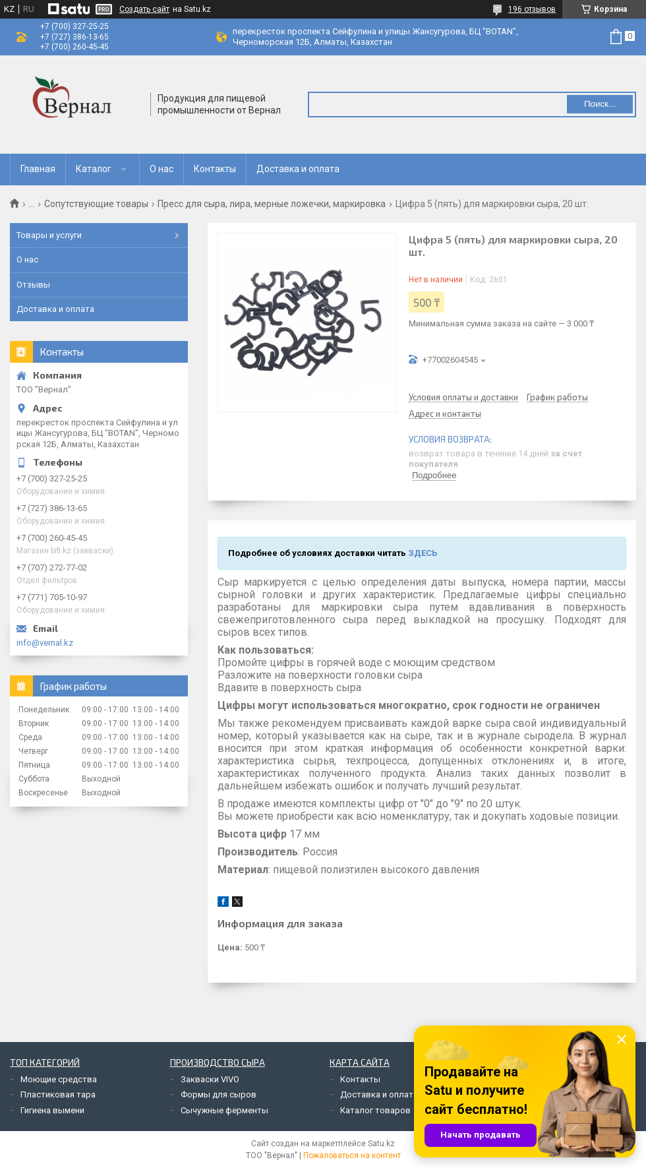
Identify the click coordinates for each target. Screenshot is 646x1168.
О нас (161, 169)
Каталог (93, 169)
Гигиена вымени (52, 1110)
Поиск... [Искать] (600, 104)
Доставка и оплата (297, 169)
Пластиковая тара (58, 1094)
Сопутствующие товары (96, 204)
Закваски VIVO (210, 1079)
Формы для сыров (218, 1094)
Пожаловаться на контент (352, 1155)
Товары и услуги (49, 235)
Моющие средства (58, 1079)
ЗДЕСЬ (422, 553)
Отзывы (33, 285)
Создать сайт (144, 9)
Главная (37, 169)
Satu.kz (381, 1143)
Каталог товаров (375, 1110)
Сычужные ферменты (224, 1110)
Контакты (215, 169)
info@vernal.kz (44, 643)
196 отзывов (532, 9)
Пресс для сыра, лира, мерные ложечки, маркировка (272, 204)
